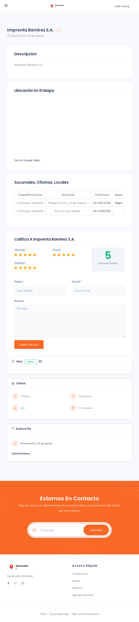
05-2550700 (102, 211)
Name (18, 281)
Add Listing (122, 6)
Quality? (20, 263)
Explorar (77, 587)
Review (19, 301)
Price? (57, 250)
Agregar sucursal (82, 595)
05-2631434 (102, 203)
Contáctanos (80, 573)
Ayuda (76, 580)
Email (76, 281)
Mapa (118, 203)
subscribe (96, 530)
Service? (20, 250)
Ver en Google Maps (27, 160)
